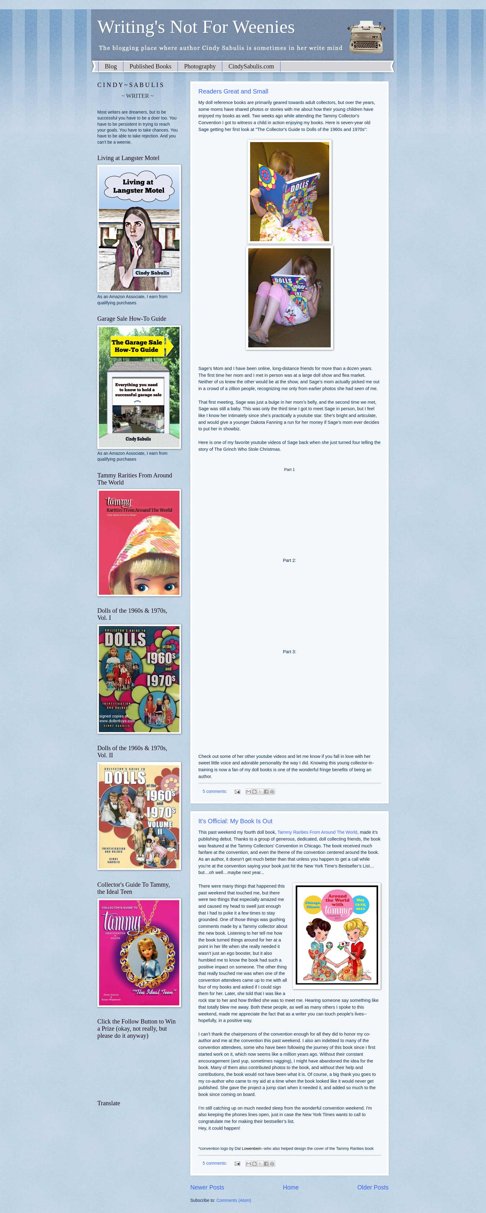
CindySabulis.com (251, 66)
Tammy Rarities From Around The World (317, 832)
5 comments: (215, 791)
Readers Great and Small (233, 91)
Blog (111, 66)
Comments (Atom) (233, 1200)
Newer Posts (207, 1187)
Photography (200, 66)
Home (291, 1187)
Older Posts (373, 1187)
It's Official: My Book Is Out (235, 821)
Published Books (150, 66)
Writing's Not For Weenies (196, 26)
